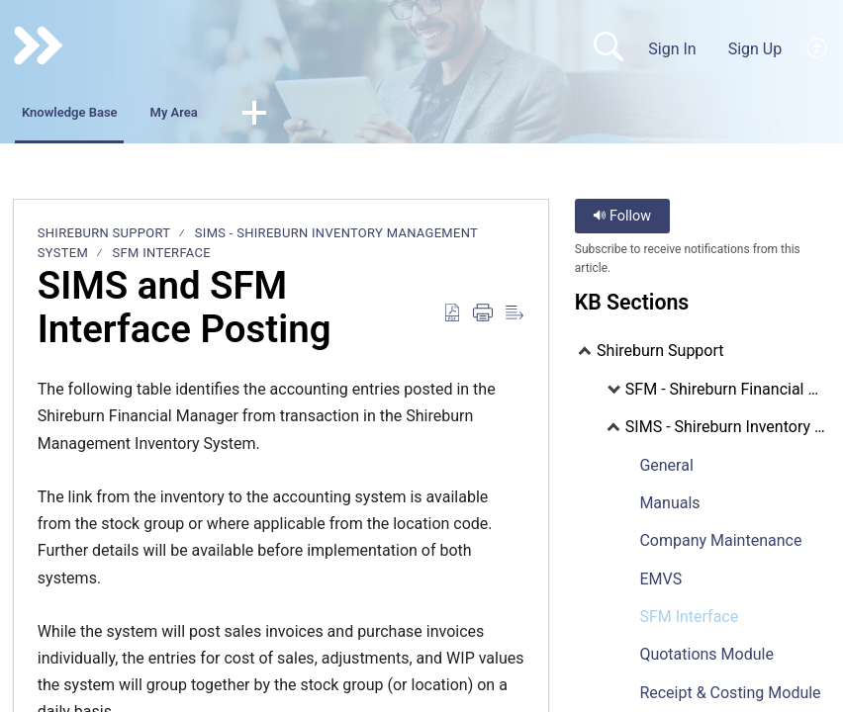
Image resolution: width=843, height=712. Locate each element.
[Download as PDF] (452, 318)
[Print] (483, 318)
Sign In (672, 49)
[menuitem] (817, 48)
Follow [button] (622, 220)
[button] (368, 116)
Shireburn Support (104, 236)
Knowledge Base (106, 115)
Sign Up (755, 49)
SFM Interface (162, 257)
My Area (263, 115)
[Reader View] (514, 318)
